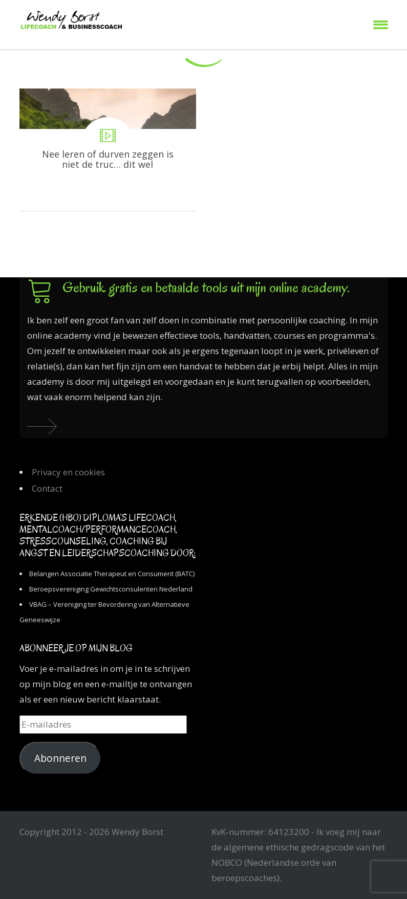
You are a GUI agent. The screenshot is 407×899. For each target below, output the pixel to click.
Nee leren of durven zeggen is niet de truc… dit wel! (107, 150)
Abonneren (60, 758)
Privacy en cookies (68, 472)
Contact (47, 488)
